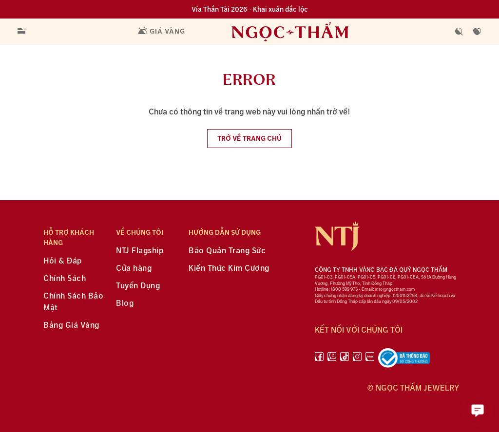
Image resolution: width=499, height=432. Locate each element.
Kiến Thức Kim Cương (229, 268)
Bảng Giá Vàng (71, 325)
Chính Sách (64, 278)
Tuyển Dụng (138, 286)
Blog (125, 303)
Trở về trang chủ (249, 138)
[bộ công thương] (404, 360)
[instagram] (357, 360)
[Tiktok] (344, 360)
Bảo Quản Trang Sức (227, 251)
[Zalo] (331, 360)
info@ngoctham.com (395, 289)
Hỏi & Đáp (62, 261)
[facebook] (319, 360)
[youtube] (369, 360)
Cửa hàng (134, 268)
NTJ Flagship (139, 251)
